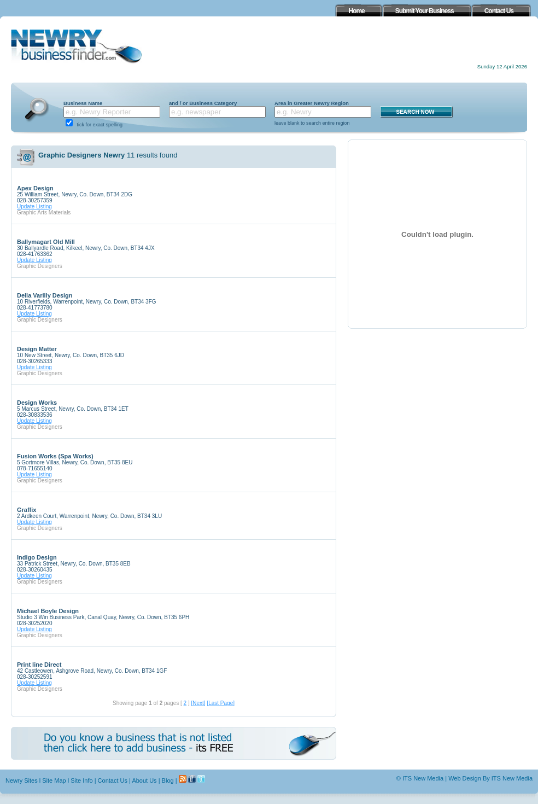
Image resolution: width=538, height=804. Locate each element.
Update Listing (34, 206)
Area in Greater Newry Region (311, 103)
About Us (144, 780)
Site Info (81, 780)
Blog (168, 780)
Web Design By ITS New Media (490, 778)
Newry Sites (21, 780)
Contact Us (112, 780)
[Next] (198, 703)
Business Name (82, 103)
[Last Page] (221, 703)
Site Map (54, 780)
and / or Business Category (203, 103)
